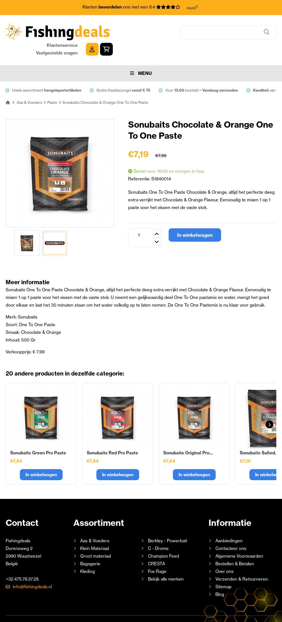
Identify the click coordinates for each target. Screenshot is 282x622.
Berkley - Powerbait (167, 522)
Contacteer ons (230, 530)
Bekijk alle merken (166, 561)
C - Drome (158, 530)
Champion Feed (163, 538)
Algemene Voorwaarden (239, 538)
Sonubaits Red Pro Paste (112, 434)
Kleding (87, 553)
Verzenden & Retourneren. (242, 561)
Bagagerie (90, 545)
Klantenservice (225, 27)
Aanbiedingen (229, 522)
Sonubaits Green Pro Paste (38, 434)
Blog (219, 576)
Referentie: (139, 160)
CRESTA (156, 545)
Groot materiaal (95, 538)
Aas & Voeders (94, 522)
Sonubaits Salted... (259, 434)
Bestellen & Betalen (234, 545)
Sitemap (223, 568)
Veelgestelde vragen (220, 35)
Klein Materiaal (94, 530)
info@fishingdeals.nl (32, 568)
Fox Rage (157, 553)
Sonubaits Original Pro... (188, 434)
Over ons (224, 553)
